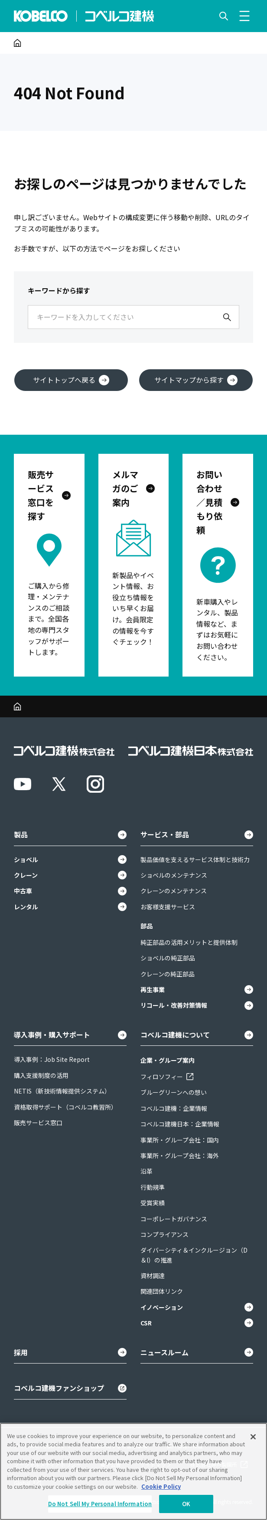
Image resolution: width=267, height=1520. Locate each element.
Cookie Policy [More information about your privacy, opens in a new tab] (161, 1486)
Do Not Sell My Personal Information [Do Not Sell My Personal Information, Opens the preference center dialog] (100, 1504)
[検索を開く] (223, 16)
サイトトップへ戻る (71, 379)
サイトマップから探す (196, 379)
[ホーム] (17, 43)
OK (186, 1504)
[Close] (253, 1436)
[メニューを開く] (244, 16)
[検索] (227, 317)
